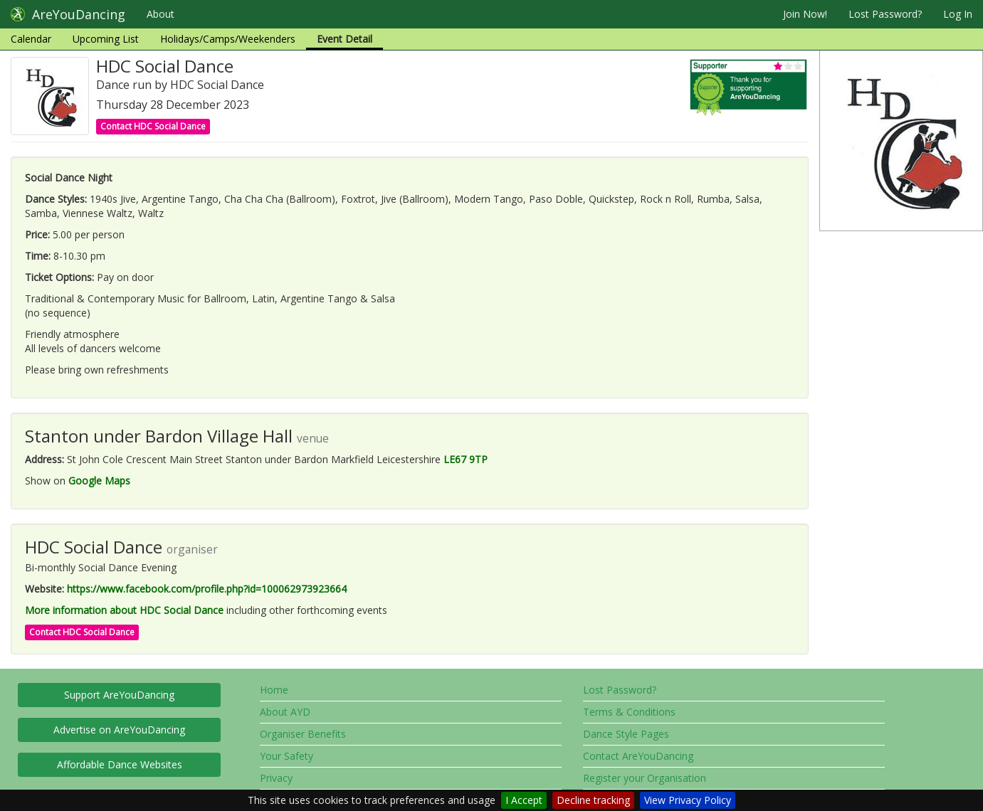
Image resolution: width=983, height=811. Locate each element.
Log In (957, 14)
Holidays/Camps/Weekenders (227, 39)
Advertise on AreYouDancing (119, 729)
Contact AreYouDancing (638, 756)
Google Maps (99, 480)
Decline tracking (593, 800)
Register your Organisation (644, 778)
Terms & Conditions (629, 712)
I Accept (523, 800)
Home (274, 689)
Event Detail (344, 39)
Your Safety (286, 756)
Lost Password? (885, 14)
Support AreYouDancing (119, 694)
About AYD (285, 712)
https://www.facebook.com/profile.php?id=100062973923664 (207, 588)
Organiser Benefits (303, 734)
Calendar (31, 39)
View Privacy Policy (687, 800)
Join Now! (805, 14)
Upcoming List (106, 39)
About (160, 14)
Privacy (276, 778)
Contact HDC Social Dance (153, 126)
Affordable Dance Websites (119, 764)
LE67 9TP (465, 459)
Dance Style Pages (626, 734)
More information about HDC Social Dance (124, 610)
